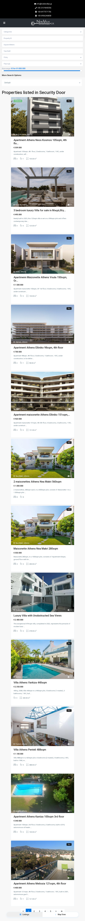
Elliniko (18, 406)
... (27, 154)
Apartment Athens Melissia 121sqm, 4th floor (40, 876)
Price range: (6, 69)
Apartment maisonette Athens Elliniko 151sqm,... (42, 411)
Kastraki (18, 204)
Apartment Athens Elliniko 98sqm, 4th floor (38, 345)
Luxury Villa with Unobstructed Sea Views (38, 610)
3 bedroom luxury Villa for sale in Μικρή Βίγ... (40, 209)
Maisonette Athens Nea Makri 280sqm (36, 544)
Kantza (18, 804)
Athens (29, 134)
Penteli (18, 738)
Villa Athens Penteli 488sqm (30, 743)
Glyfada (18, 340)
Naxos (24, 204)
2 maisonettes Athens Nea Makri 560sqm (37, 478)
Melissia (18, 871)
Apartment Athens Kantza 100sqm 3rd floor (39, 809)
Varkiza (18, 672)
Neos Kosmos (20, 134)
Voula (17, 270)
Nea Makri (19, 473)
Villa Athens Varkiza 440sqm (30, 677)
